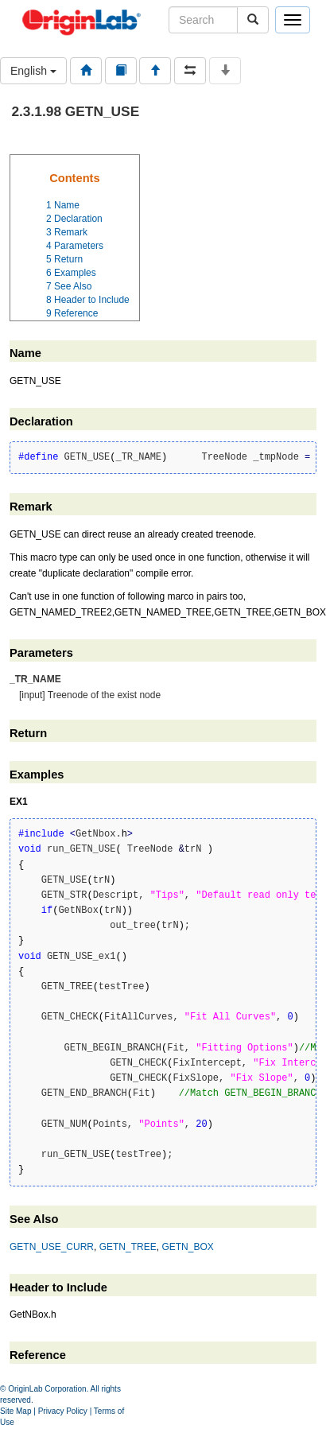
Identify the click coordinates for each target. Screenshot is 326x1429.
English (33, 70)
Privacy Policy (62, 1411)
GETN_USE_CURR (52, 1246)
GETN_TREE (128, 1246)
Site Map (15, 1411)
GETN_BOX (187, 1246)
